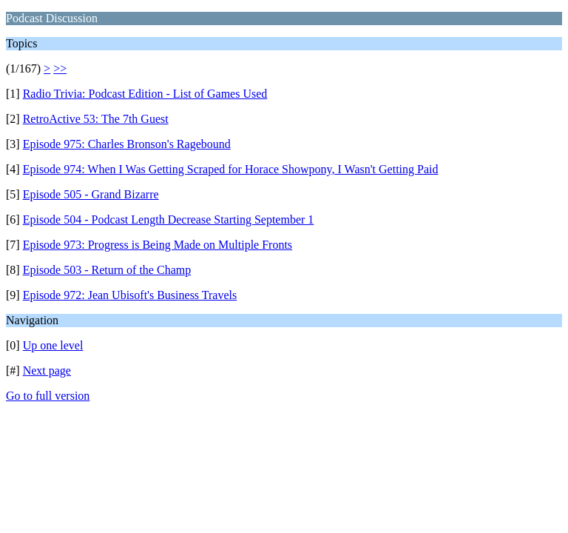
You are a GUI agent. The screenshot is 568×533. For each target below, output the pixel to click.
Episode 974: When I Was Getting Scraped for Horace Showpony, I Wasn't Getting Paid (231, 169)
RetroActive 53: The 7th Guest (96, 119)
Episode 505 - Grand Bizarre (91, 194)
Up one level (53, 345)
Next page (47, 370)
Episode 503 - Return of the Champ (107, 270)
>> (60, 68)
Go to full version (47, 395)
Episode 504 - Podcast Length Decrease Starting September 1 (168, 219)
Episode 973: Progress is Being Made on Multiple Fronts (157, 244)
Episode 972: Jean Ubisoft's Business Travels (130, 295)
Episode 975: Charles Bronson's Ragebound (127, 144)
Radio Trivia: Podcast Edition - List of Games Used (145, 93)
